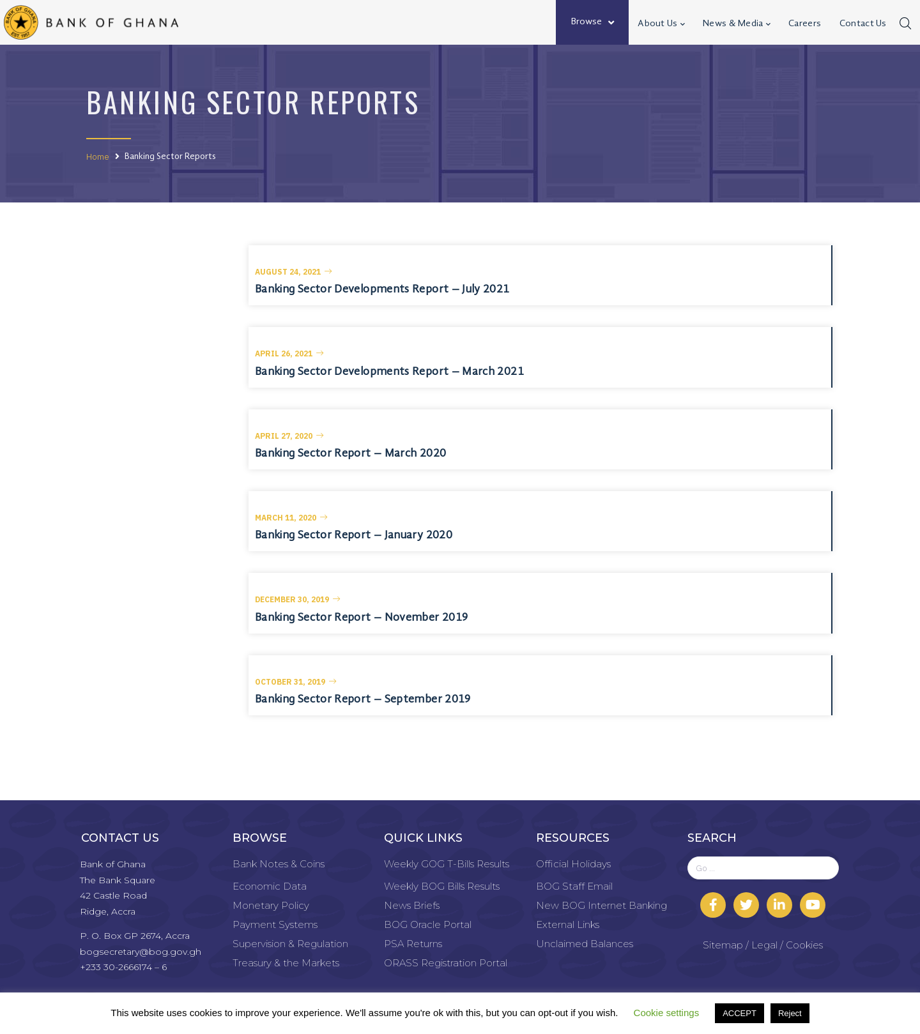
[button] (293, 272)
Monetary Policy (271, 905)
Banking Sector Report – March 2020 (350, 453)
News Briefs (412, 905)
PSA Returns (413, 944)
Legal (764, 945)
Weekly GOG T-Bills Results (446, 864)
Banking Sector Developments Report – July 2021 (382, 289)
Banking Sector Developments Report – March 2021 (389, 371)
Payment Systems (275, 924)
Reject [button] (790, 1013)
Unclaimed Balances (584, 944)
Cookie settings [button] (667, 1012)
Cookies (804, 945)
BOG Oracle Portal (427, 924)
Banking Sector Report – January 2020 (353, 535)
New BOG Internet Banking (601, 905)
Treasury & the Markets (286, 963)
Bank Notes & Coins (279, 864)
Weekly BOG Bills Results (442, 886)
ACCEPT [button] (739, 1013)
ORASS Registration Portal (445, 963)
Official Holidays (573, 864)
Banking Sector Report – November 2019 (361, 617)
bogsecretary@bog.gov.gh (140, 951)
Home (97, 156)
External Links (567, 924)
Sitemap (723, 945)
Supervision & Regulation (290, 944)
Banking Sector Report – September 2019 (363, 699)
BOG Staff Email (574, 886)
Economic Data (270, 886)
